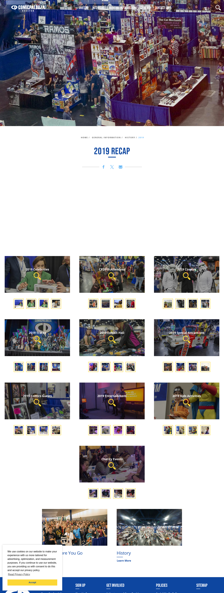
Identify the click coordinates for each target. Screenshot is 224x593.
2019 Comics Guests (37, 400)
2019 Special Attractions (186, 337)
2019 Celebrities (37, 273)
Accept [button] (32, 582)
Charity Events (112, 463)
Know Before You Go (62, 553)
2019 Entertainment (111, 400)
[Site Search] (218, 8)
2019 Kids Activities (187, 400)
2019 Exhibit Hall (112, 337)
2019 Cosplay (186, 273)
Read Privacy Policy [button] (19, 574)
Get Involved (115, 585)
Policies (161, 585)
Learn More (124, 560)
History (124, 553)
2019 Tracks (37, 337)
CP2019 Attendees (112, 273)
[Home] (28, 8)
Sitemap (202, 585)
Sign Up (80, 585)
